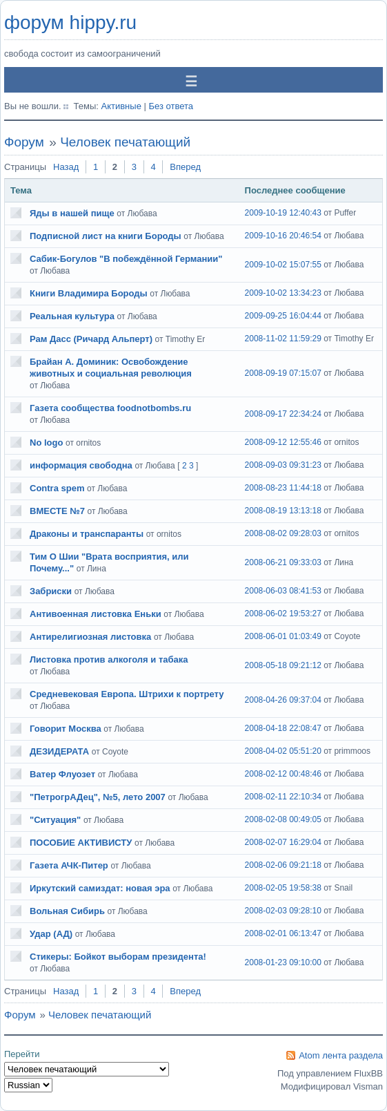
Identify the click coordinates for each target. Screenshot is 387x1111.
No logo (46, 442)
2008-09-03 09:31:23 (283, 465)
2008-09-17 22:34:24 (283, 414)
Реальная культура (72, 316)
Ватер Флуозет (62, 774)
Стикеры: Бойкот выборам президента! (118, 956)
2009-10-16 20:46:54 (283, 235)
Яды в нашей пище (72, 213)
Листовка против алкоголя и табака (109, 659)
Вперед (185, 167)
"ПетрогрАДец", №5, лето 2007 (98, 797)
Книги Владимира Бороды (89, 293)
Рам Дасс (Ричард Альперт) (91, 339)
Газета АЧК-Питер (69, 865)
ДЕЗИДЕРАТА (59, 751)
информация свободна (81, 465)
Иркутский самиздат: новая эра (100, 888)
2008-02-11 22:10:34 (283, 796)
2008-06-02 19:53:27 (283, 613)
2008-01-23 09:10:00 (283, 962)
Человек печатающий (125, 142)
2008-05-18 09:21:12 (283, 665)
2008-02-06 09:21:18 (283, 865)
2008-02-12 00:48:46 (283, 774)
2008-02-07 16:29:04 (283, 842)
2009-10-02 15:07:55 (283, 264)
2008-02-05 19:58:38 (283, 888)
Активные (121, 106)
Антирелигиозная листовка (90, 637)
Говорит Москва (65, 728)
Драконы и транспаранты (86, 534)
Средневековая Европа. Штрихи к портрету (127, 694)
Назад (66, 167)
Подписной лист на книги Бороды (105, 236)
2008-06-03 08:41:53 (283, 591)
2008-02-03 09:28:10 (283, 910)
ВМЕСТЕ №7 (57, 511)
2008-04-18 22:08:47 (283, 728)
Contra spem (57, 488)
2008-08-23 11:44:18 (283, 488)
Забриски (51, 591)
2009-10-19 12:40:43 (283, 213)
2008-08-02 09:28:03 (283, 533)
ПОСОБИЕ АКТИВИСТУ (81, 842)
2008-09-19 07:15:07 (283, 373)
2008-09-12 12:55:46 (283, 442)
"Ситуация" (55, 820)
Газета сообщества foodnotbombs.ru (110, 408)
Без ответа (170, 106)
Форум (24, 142)
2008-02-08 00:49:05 (283, 819)
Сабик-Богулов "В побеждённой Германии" (126, 259)
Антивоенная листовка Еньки (95, 614)
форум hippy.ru (70, 22)
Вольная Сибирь (67, 911)
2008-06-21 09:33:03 (283, 562)
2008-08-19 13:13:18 (283, 510)
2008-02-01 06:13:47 (283, 933)
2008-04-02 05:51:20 (283, 751)
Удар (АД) (51, 934)
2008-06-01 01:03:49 (283, 636)
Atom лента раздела (341, 1055)
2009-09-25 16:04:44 (283, 316)
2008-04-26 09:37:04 (283, 700)
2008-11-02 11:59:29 (283, 338)
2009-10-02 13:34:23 (283, 293)
